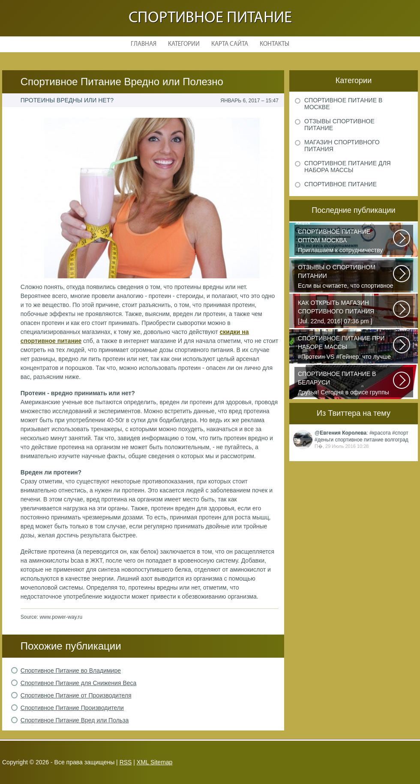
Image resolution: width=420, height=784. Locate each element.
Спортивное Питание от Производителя (76, 695)
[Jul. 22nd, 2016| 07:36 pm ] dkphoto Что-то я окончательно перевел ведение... (346, 312)
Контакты (274, 44)
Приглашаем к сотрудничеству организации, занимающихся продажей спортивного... (346, 241)
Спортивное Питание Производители (72, 707)
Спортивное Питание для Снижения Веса (79, 683)
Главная (143, 44)
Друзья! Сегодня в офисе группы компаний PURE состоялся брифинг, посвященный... (346, 383)
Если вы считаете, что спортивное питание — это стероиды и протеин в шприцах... (346, 277)
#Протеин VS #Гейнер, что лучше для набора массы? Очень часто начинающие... (346, 348)
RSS (126, 762)
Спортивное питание (210, 18)
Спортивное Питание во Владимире (71, 670)
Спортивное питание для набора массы (347, 166)
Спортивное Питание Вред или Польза (75, 720)
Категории (184, 44)
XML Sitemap (155, 762)
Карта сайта (229, 44)
